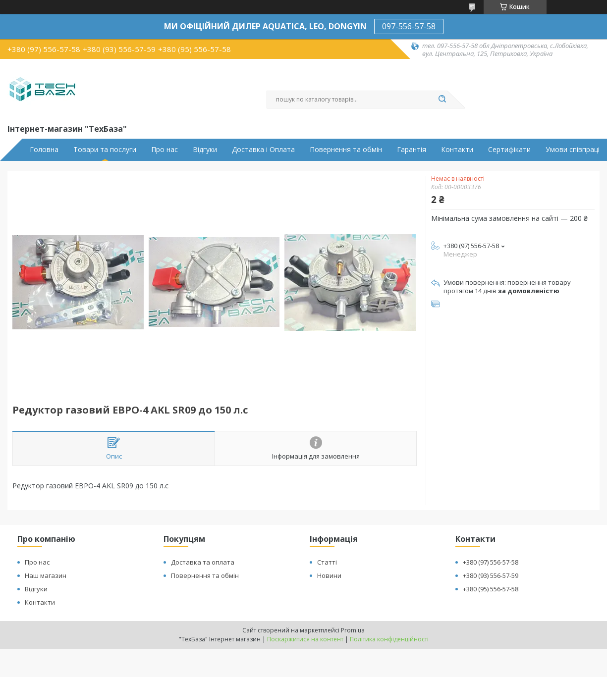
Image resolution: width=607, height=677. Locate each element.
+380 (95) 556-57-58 (490, 588)
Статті (327, 562)
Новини (329, 575)
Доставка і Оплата (263, 149)
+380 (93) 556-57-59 (490, 575)
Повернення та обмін (346, 149)
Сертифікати (509, 149)
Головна (44, 149)
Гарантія (411, 149)
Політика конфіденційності (389, 639)
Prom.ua (353, 630)
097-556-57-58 (409, 26)
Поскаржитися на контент (305, 639)
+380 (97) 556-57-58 (490, 562)
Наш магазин (45, 575)
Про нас (164, 149)
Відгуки (205, 149)
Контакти (457, 149)
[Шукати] (442, 99)
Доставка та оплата (202, 562)
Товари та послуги (104, 149)
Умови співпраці (573, 149)
